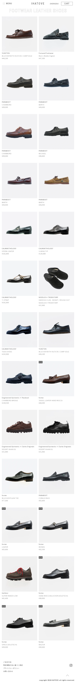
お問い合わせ (8, 671)
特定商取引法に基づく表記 (13, 665)
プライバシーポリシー (11, 668)
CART (67, 3)
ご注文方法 (7, 662)
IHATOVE (38, 3)
